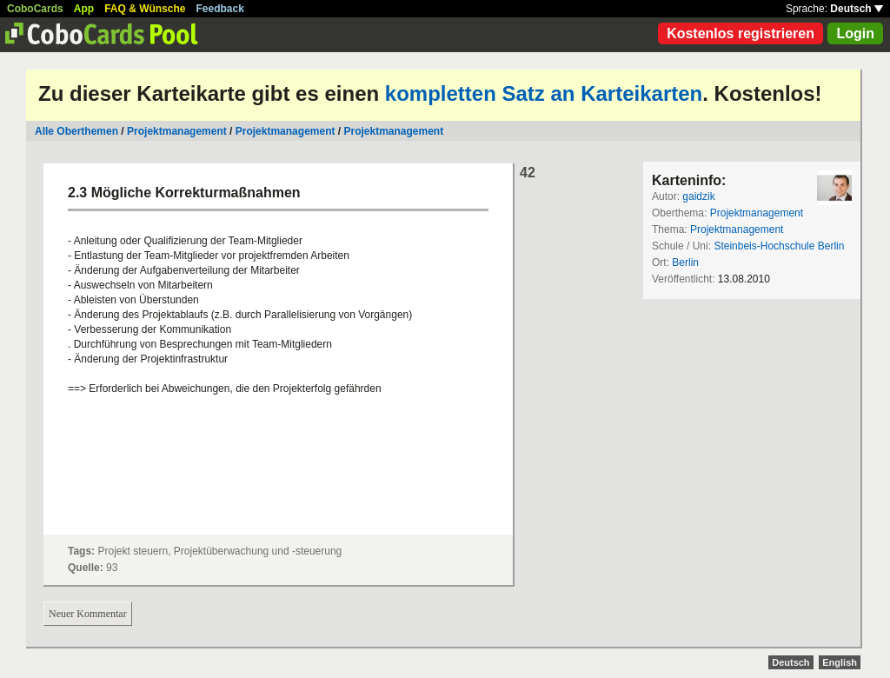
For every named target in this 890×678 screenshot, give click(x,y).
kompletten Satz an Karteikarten (543, 93)
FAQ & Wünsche (144, 9)
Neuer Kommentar (88, 614)
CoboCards (35, 9)
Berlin (685, 262)
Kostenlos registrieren (740, 33)
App (84, 9)
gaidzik (698, 196)
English (839, 662)
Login (855, 33)
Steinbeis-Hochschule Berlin (779, 246)
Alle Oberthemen (76, 131)
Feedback (220, 9)
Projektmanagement (177, 131)
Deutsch (856, 9)
